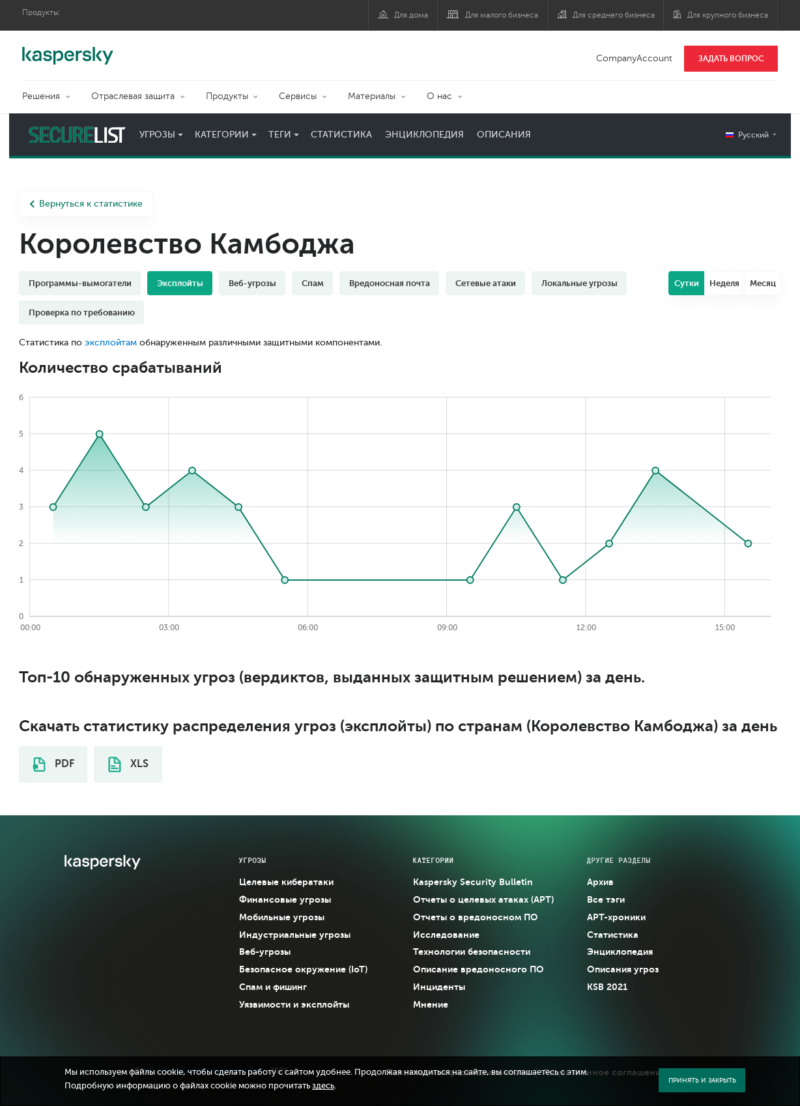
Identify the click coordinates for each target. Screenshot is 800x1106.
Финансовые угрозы (285, 899)
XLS (128, 764)
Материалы (371, 96)
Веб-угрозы (252, 283)
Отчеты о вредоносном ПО (475, 917)
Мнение (430, 1004)
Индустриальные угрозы (294, 934)
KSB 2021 (607, 987)
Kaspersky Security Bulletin (473, 882)
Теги (279, 134)
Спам (313, 283)
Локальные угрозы (579, 283)
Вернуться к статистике (86, 204)
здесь (323, 1085)
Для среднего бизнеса (614, 15)
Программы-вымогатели (80, 283)
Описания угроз (623, 969)
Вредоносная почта (389, 283)
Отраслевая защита (133, 96)
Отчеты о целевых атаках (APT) (483, 899)
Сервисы (298, 96)
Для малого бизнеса (501, 15)
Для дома (411, 15)
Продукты (227, 96)
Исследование (446, 934)
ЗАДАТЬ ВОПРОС (731, 58)
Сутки (686, 283)
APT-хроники (616, 917)
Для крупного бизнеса (727, 15)
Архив (600, 882)
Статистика (341, 134)
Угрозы (157, 134)
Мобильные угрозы (281, 917)
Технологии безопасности (471, 951)
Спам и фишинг (273, 987)
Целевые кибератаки (286, 882)
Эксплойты (180, 283)
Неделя (724, 283)
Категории (222, 134)
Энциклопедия (424, 134)
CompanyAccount (634, 58)
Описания (504, 134)
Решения (41, 96)
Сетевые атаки (485, 283)
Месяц (763, 283)
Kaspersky (67, 49)
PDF (53, 764)
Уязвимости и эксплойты (294, 1004)
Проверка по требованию (82, 312)
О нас (439, 96)
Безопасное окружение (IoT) (303, 969)
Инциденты (439, 987)
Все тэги (606, 899)
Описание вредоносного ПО (478, 969)
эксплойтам (111, 342)
